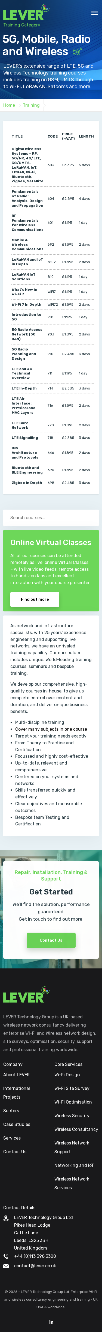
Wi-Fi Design (67, 1074)
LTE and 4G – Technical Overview (23, 373)
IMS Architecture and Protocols (25, 452)
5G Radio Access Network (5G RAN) (27, 334)
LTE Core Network (20, 425)
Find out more (35, 599)
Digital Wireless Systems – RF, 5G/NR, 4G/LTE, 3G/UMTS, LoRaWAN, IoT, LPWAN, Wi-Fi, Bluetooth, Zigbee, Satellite (28, 165)
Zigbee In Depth (27, 483)
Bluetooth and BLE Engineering (27, 470)
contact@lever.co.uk (35, 1265)
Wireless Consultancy (76, 1129)
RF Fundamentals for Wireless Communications (28, 223)
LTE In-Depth (24, 388)
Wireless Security (71, 1115)
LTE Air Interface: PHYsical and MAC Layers (23, 406)
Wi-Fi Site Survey (71, 1088)
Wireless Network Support (71, 1147)
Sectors (11, 1110)
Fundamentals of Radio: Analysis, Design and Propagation (27, 198)
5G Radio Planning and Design (24, 354)
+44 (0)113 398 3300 (35, 1256)
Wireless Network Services (71, 1183)
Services (12, 1138)
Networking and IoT (74, 1165)
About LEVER (16, 1074)
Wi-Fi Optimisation (73, 1102)
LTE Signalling (25, 438)
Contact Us (51, 954)
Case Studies (16, 1124)
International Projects (16, 1093)
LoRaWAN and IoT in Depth (27, 261)
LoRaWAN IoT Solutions (24, 276)
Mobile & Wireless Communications (28, 244)
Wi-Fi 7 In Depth (26, 304)
